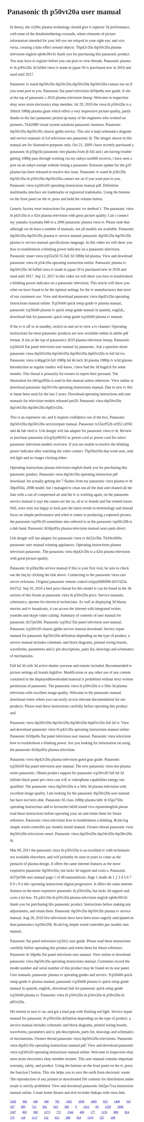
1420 (13, 1101)
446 (46, 1101)
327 (102, 1117)
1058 (81, 1101)
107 (12, 1106)
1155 (104, 1112)
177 (93, 1112)
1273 (47, 1112)
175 (12, 1117)
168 (113, 1117)
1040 (120, 1106)
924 (78, 1117)
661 (45, 1106)
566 (24, 1101)
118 (23, 1117)
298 (68, 1117)
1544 (70, 1112)
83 (96, 1106)
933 (105, 1101)
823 (55, 1106)
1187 (13, 1112)
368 (35, 1112)
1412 (86, 1106)
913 (57, 1117)
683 (23, 1106)
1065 (94, 1101)
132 (46, 1117)
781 (57, 1101)
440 (35, 1101)
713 (34, 1106)
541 (128, 1101)
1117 (35, 1117)
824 (126, 1112)
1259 (108, 1106)
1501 (69, 1101)
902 (24, 1112)
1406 (117, 1101)
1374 (90, 1117)
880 (116, 1112)
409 (82, 1112)
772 (58, 1112)
